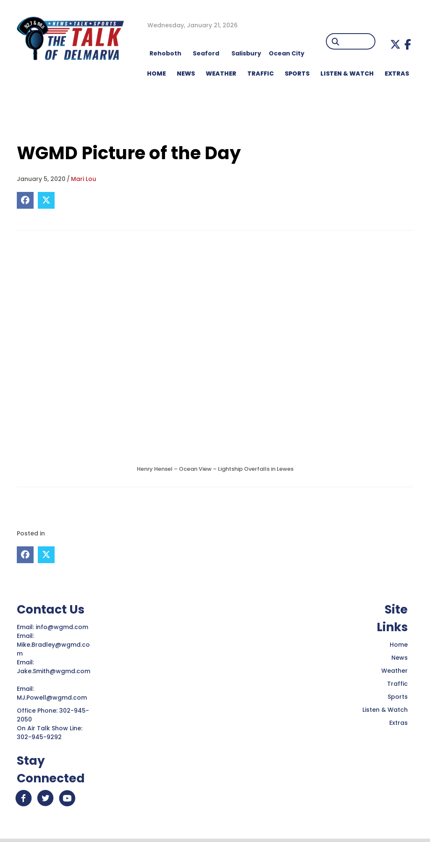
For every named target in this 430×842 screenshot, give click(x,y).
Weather (394, 670)
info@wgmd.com (63, 627)
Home (399, 644)
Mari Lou (83, 179)
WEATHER (221, 73)
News (399, 657)
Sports (297, 73)
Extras (398, 723)
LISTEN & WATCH (347, 73)
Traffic (397, 683)
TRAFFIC (260, 73)
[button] (395, 44)
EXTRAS (397, 73)
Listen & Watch (385, 710)
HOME (156, 73)
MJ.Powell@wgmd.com (53, 697)
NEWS (186, 73)
